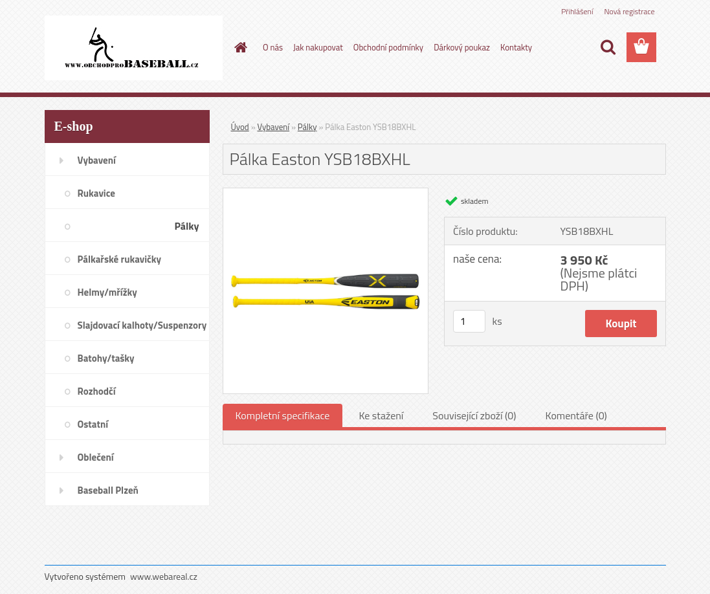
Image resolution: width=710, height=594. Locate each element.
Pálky (307, 126)
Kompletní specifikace (283, 415)
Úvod (240, 126)
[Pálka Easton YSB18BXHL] (325, 193)
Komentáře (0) (576, 415)
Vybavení (274, 126)
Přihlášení (577, 11)
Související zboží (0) (474, 415)
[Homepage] (238, 47)
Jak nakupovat (318, 47)
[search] (608, 47)
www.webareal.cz (163, 576)
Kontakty (516, 47)
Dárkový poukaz (462, 47)
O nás (273, 47)
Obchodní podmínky (388, 47)
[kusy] (469, 321)
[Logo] (134, 48)
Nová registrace (629, 11)
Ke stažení (381, 415)
